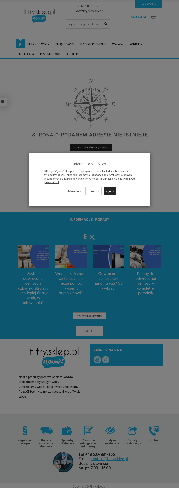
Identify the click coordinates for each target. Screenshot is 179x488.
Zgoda (110, 191)
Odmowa (93, 191)
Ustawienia (74, 191)
